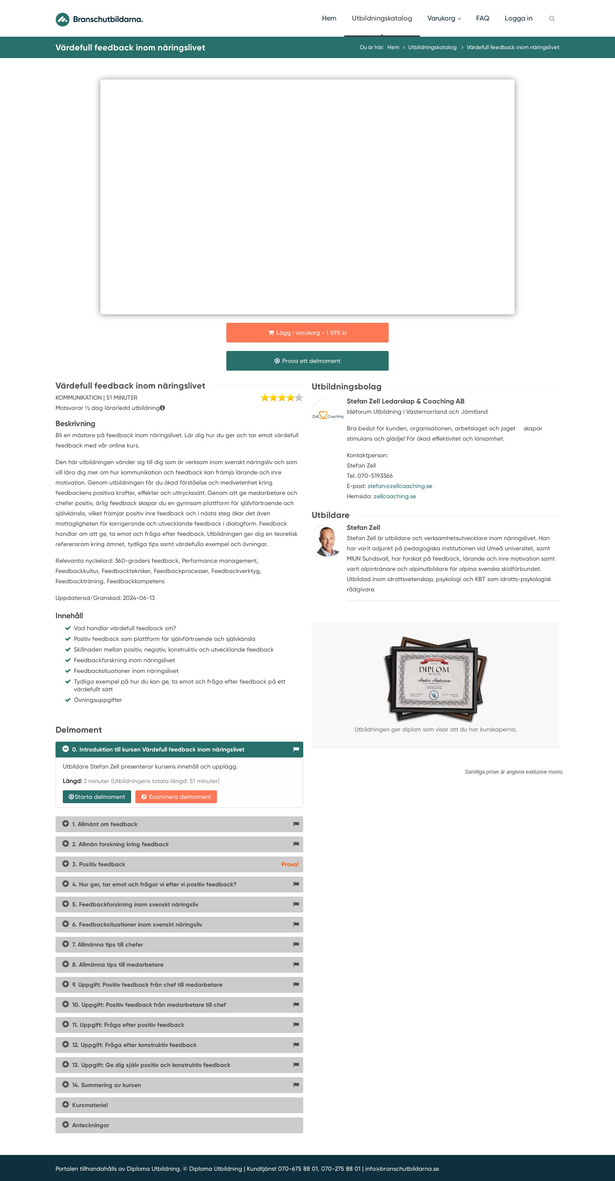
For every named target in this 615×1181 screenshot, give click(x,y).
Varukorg (444, 18)
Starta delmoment (97, 796)
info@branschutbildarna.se (402, 1168)
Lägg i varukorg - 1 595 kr (307, 332)
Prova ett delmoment (307, 360)
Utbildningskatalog (382, 18)
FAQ (482, 18)
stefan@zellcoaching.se (400, 485)
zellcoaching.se (395, 496)
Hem (329, 18)
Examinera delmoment (176, 796)
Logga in (519, 18)
